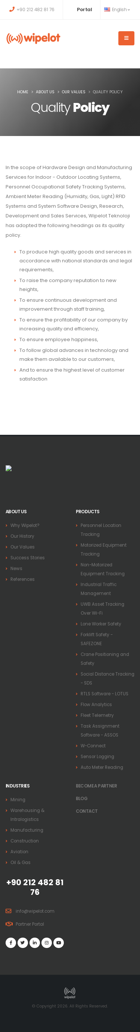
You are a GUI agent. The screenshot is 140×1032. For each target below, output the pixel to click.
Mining (17, 800)
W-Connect (93, 746)
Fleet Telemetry (97, 715)
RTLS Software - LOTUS (104, 694)
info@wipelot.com (35, 911)
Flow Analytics (96, 705)
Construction (24, 841)
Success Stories (27, 558)
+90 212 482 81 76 (35, 10)
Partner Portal (30, 924)
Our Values (73, 92)
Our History (22, 536)
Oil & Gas (20, 863)
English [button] (117, 10)
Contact (87, 811)
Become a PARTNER (96, 786)
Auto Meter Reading (102, 767)
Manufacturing (26, 830)
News (16, 569)
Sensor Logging (97, 757)
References (22, 579)
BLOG (82, 799)
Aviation (19, 852)
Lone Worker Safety (101, 624)
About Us (45, 92)
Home (22, 92)
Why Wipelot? (25, 525)
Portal (84, 9)
